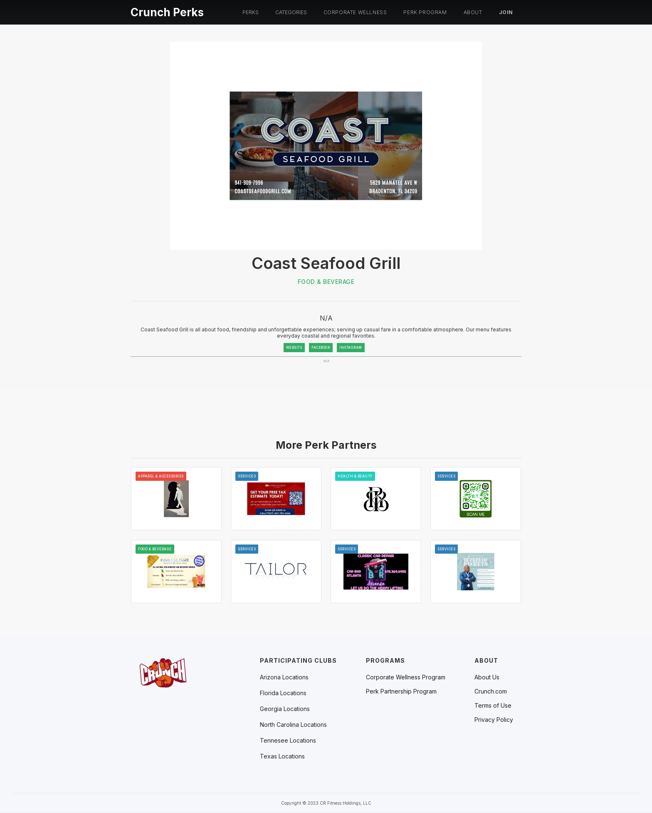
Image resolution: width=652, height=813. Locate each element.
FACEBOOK (320, 348)
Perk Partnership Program (401, 691)
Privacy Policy (493, 719)
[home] (167, 11)
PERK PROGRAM (425, 12)
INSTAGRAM (350, 348)
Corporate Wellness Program (405, 677)
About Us (486, 677)
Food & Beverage (326, 281)
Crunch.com (490, 691)
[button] (250, 12)
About (473, 12)
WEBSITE (294, 348)
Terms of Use (492, 705)
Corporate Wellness (355, 12)
